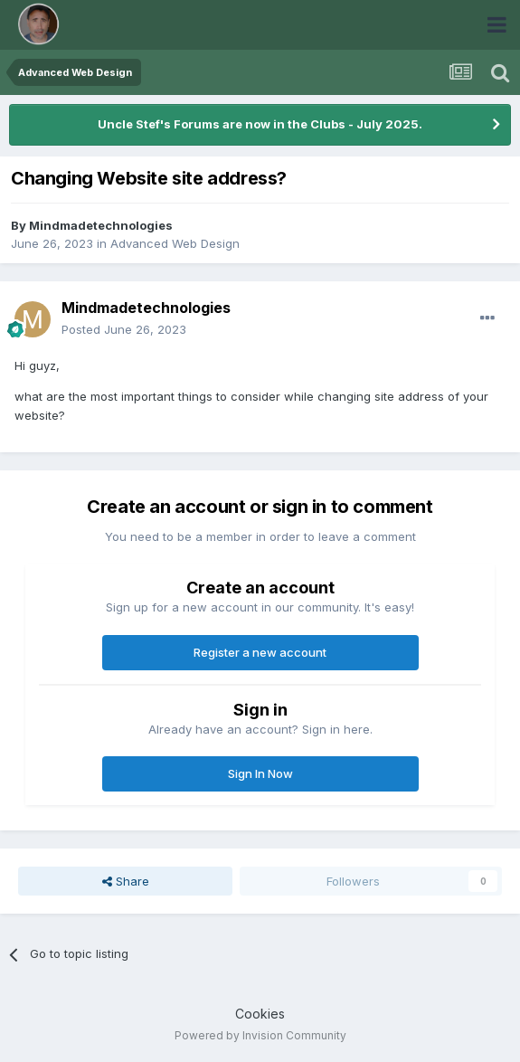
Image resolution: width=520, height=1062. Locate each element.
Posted (123, 329)
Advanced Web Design (175, 243)
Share (125, 881)
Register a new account (260, 652)
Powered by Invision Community (260, 1035)
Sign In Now (260, 773)
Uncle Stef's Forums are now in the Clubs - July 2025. (260, 124)
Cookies (260, 1013)
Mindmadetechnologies (101, 225)
